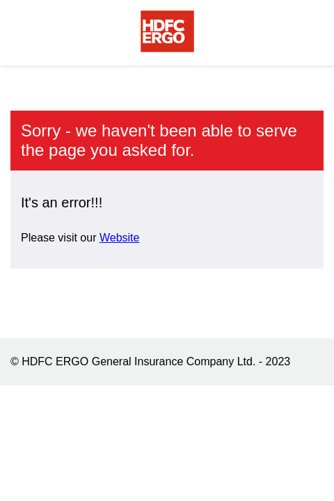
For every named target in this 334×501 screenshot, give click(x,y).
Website (120, 238)
